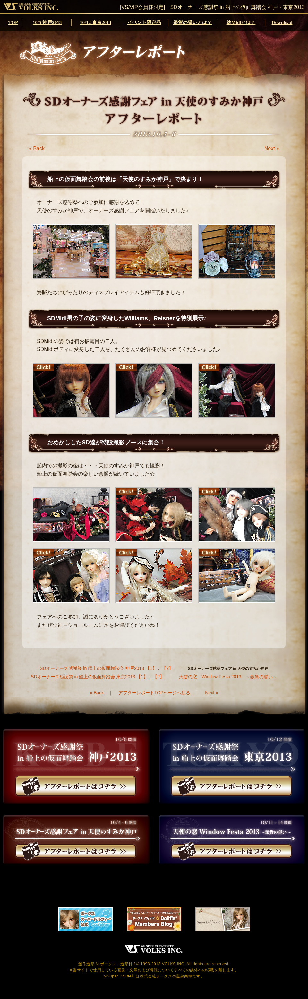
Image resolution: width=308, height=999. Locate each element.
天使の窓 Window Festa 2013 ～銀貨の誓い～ (228, 676)
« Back (37, 148)
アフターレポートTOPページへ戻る (154, 692)
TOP (13, 22)
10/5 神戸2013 (47, 22)
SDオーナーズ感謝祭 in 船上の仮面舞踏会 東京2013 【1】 (89, 676)
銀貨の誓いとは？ (192, 22)
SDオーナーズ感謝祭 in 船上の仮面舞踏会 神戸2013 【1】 (98, 668)
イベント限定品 (144, 22)
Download (282, 22)
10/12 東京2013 (95, 22)
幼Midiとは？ (241, 22)
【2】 (167, 668)
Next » (271, 148)
